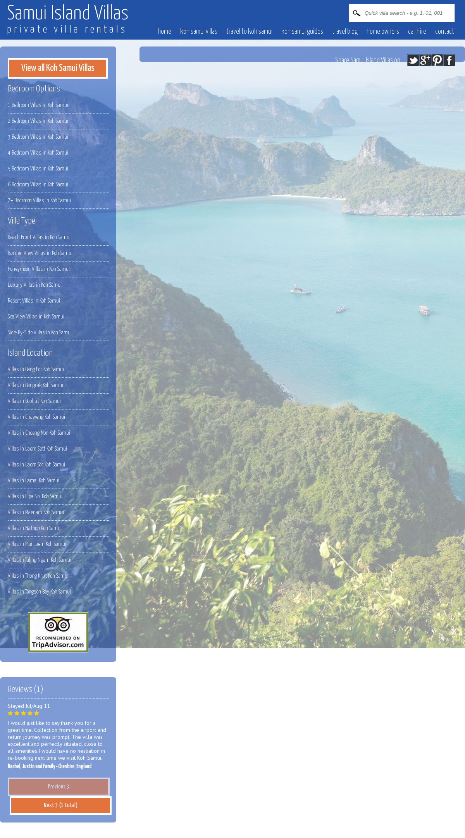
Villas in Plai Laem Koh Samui (37, 544)
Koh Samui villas (198, 31)
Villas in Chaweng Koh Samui (36, 417)
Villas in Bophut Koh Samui (34, 401)
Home (164, 31)
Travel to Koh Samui (249, 31)
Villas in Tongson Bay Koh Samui (39, 592)
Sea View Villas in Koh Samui (36, 317)
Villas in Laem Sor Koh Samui (36, 465)
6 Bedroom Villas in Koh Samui (38, 185)
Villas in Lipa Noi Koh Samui (35, 496)
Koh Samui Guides (302, 31)
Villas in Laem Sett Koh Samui (37, 449)
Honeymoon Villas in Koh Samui (39, 269)
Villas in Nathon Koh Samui (35, 528)
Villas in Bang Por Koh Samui (36, 369)
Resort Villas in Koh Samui (34, 301)
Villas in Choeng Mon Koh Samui (39, 433)
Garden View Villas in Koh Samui (40, 253)
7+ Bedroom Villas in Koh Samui (39, 200)
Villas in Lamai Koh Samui (33, 481)
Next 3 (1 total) (61, 805)
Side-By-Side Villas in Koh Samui (40, 333)
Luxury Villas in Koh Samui (35, 285)
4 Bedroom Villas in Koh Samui (38, 153)
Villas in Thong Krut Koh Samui (38, 576)
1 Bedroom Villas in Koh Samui (38, 105)
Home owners (383, 31)
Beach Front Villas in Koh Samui (39, 237)
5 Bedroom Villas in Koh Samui (38, 169)
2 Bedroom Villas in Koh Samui (38, 121)
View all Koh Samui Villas (58, 68)
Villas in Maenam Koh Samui (36, 512)
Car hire (417, 31)
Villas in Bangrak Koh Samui (35, 385)
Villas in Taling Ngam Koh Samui (39, 560)
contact (444, 31)
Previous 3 (58, 787)
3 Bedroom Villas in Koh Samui (38, 137)
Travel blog (345, 31)
